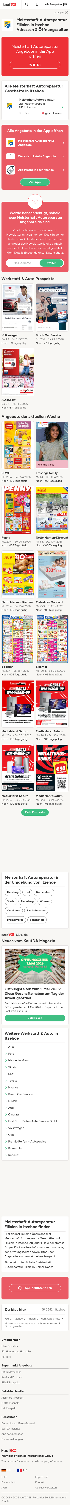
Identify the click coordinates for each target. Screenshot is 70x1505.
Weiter (51, 263)
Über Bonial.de (9, 1346)
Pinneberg (27, 901)
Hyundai (12, 1087)
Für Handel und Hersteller (16, 1351)
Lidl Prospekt (8, 1408)
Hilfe (4, 1477)
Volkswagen (14, 1128)
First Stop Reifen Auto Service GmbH (31, 1121)
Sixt (9, 1074)
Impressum (41, 1477)
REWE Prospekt (10, 1382)
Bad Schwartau (36, 910)
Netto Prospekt (10, 1403)
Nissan (11, 1101)
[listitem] (17, 314)
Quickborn (13, 910)
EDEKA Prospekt (11, 1372)
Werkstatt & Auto (50, 1318)
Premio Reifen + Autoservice (25, 1141)
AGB (4, 1487)
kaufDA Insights (10, 1428)
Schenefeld (37, 919)
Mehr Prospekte (35, 812)
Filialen (32, 1318)
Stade (11, 901)
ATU (9, 1047)
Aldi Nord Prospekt (12, 1397)
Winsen (44, 901)
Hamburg (12, 892)
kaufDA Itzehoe (14, 1318)
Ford (9, 1053)
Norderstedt (44, 892)
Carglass (12, 1114)
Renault (11, 1155)
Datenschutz (54, 252)
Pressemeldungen (12, 1439)
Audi (9, 1107)
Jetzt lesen (35, 1018)
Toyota (11, 1080)
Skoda (10, 1067)
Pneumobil (13, 1148)
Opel (10, 1134)
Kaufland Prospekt (12, 1377)
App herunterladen (12, 1434)
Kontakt (39, 1482)
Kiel (27, 892)
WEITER (35, 64)
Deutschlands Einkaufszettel (18, 1423)
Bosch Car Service (19, 1094)
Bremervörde (15, 919)
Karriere (6, 1356)
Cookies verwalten (46, 1487)
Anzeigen (61, 12)
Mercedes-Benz (17, 1060)
